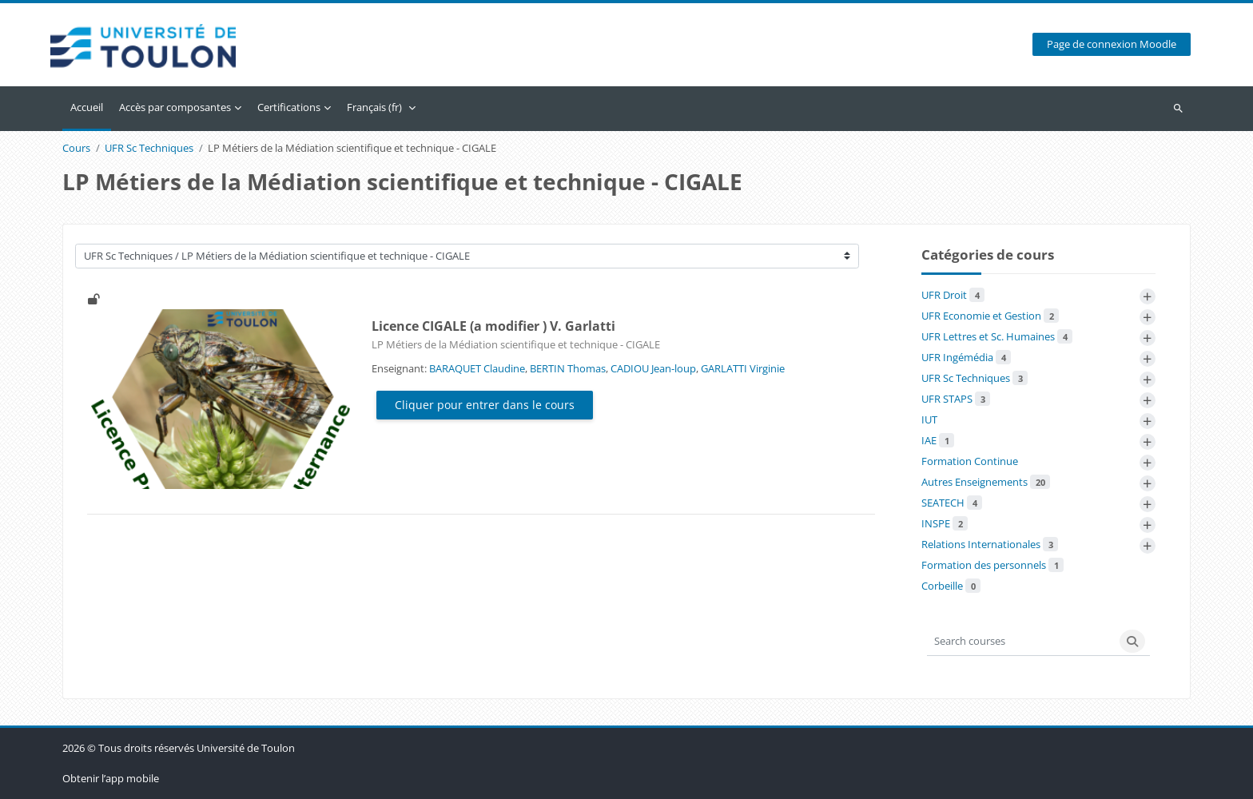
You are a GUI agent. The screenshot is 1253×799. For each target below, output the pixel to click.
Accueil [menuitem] (86, 107)
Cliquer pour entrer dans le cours (485, 405)
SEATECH (951, 502)
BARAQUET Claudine (477, 368)
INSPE (944, 523)
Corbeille (951, 585)
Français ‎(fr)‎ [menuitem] (374, 107)
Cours (76, 149)
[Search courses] (1021, 641)
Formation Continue (969, 461)
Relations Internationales (989, 544)
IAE (937, 440)
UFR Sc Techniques (149, 149)
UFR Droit (953, 295)
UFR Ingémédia (966, 357)
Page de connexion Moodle (1111, 45)
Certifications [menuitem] (288, 107)
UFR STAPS (955, 399)
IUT (929, 419)
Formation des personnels (992, 565)
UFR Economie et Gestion (990, 315)
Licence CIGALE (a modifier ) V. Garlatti (493, 327)
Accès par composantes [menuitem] (175, 107)
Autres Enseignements (985, 482)
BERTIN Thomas (568, 368)
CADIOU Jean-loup (653, 368)
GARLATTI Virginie (743, 368)
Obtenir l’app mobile (110, 778)
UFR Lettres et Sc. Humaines (996, 336)
